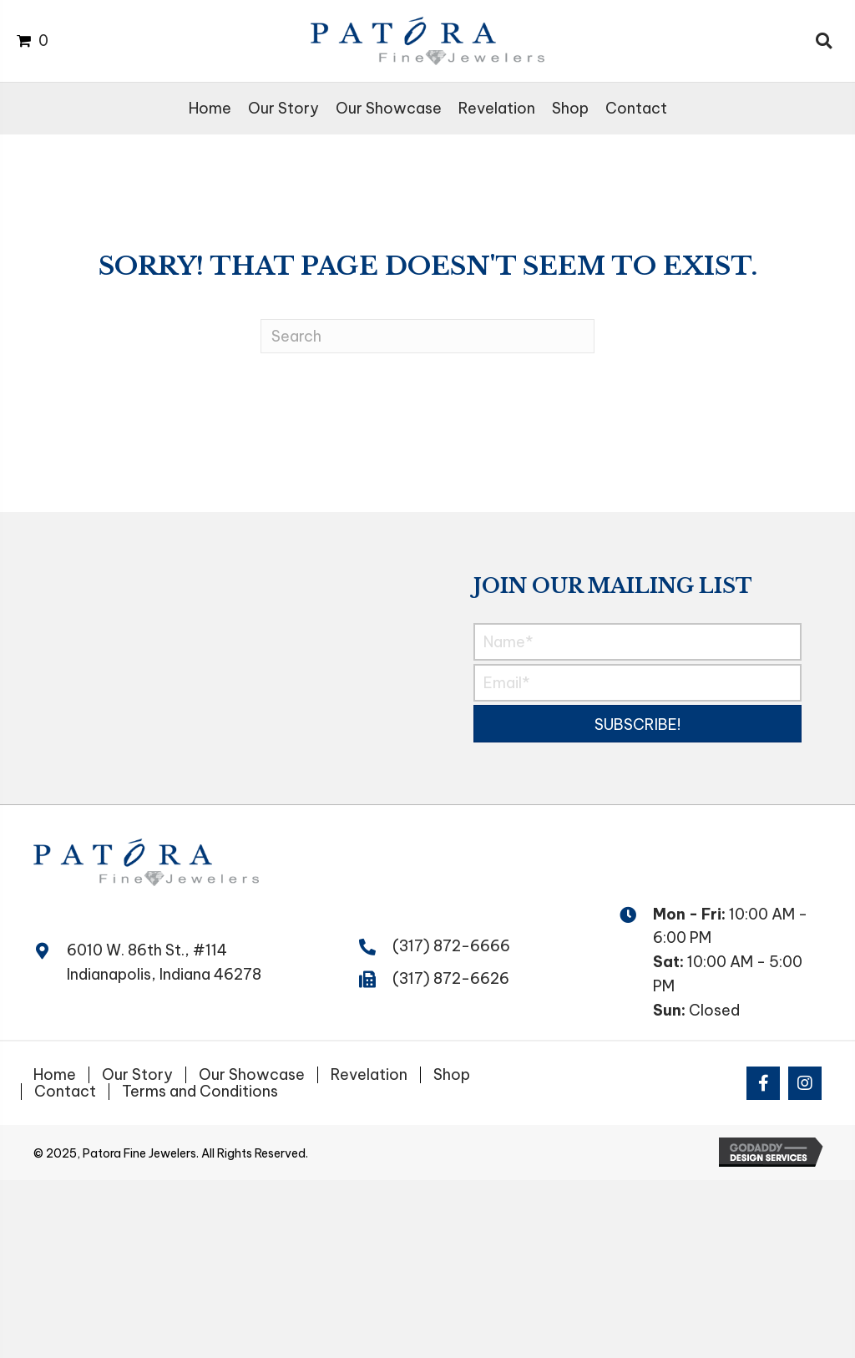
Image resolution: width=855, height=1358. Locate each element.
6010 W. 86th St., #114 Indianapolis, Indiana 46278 (164, 962)
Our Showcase (252, 1075)
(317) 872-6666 (451, 945)
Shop (451, 1075)
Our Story (137, 1075)
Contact (65, 1091)
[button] (637, 723)
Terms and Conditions (200, 1091)
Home (54, 1075)
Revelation (369, 1075)
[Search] (427, 336)
